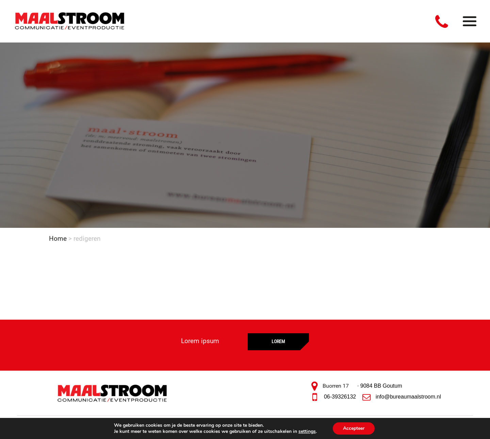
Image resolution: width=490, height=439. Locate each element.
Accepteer (353, 428)
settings (307, 431)
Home (58, 238)
